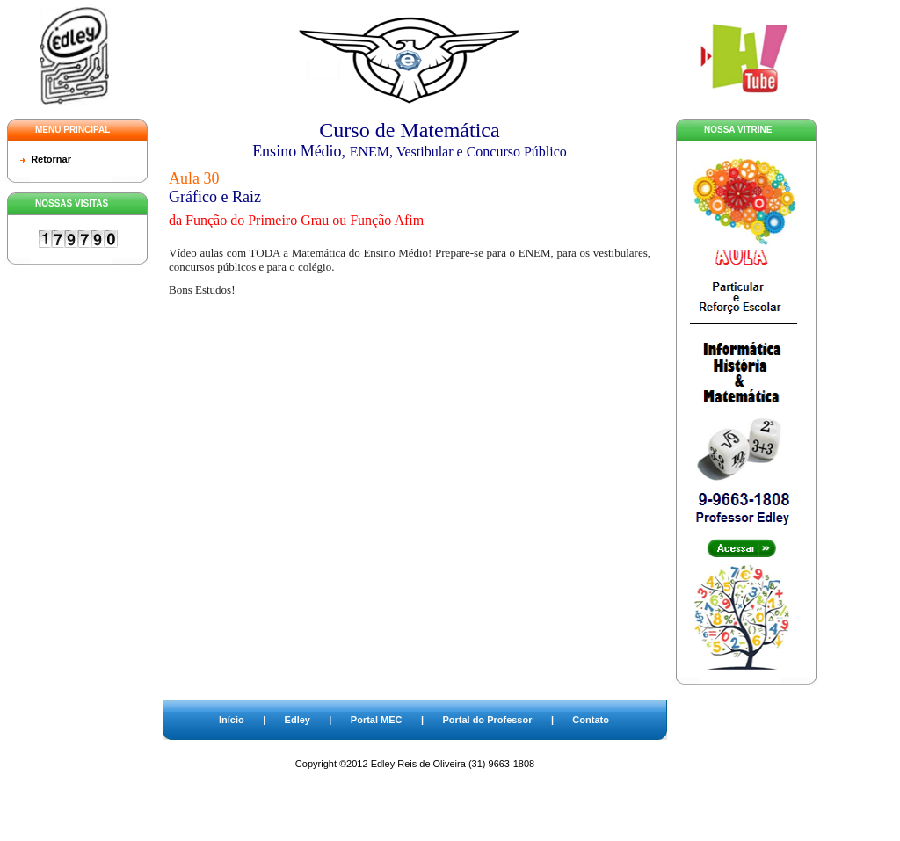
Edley (297, 719)
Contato (590, 719)
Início (231, 719)
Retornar (51, 159)
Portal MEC (377, 719)
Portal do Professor (487, 719)
